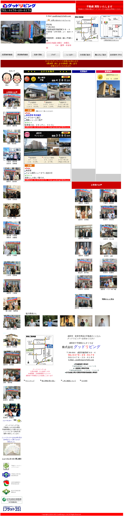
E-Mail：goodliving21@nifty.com (81, 360)
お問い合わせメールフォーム (58, 20)
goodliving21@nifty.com (61, 16)
